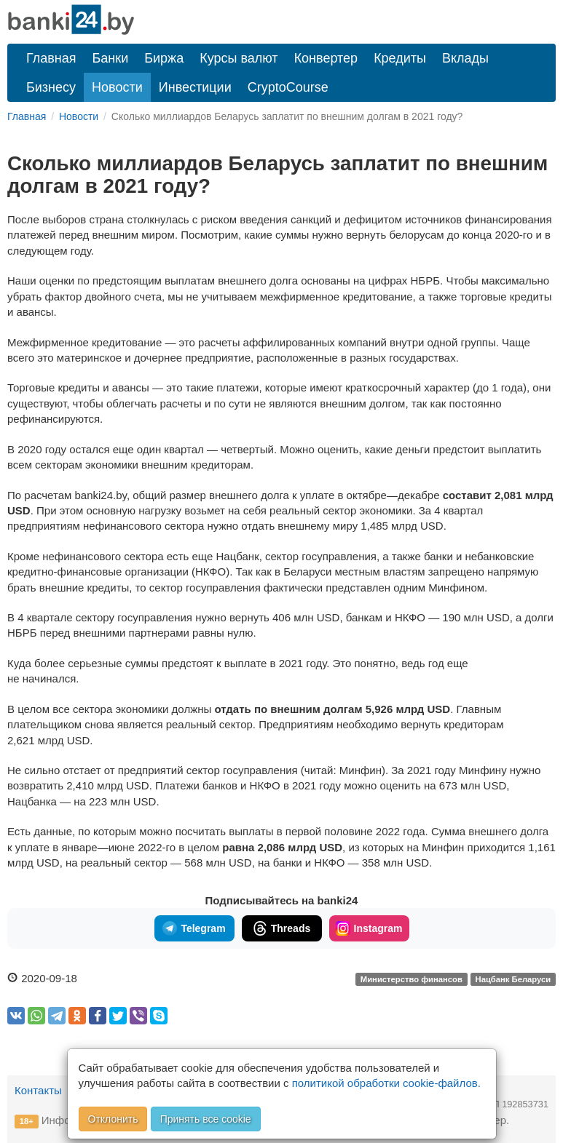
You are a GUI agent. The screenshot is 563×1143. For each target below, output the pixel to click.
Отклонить (113, 1119)
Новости (117, 87)
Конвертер (326, 58)
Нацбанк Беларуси (513, 979)
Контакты (38, 1090)
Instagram (369, 928)
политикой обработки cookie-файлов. (386, 1083)
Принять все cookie (205, 1119)
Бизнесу (51, 87)
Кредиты (400, 58)
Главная (51, 58)
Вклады (465, 58)
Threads (281, 928)
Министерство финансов (411, 979)
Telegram (193, 928)
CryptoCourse (288, 87)
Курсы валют (238, 58)
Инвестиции (195, 87)
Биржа (164, 58)
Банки (110, 58)
